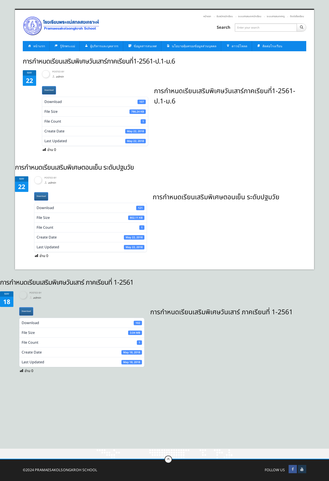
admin (60, 77)
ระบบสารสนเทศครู (276, 16)
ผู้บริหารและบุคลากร (101, 46)
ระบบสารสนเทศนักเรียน (249, 16)
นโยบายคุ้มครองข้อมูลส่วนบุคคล (191, 46)
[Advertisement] (134, 415)
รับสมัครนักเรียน (225, 16)
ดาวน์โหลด (236, 46)
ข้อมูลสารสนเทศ (142, 46)
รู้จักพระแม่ (64, 46)
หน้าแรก (207, 16)
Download (49, 90)
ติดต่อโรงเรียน (297, 16)
